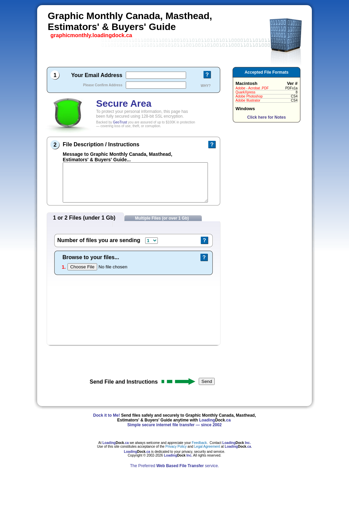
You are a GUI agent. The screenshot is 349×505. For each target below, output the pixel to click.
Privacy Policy (176, 446)
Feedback (199, 443)
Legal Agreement (207, 446)
